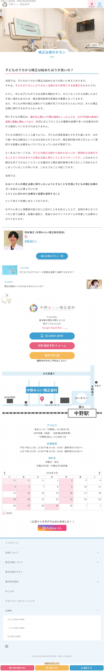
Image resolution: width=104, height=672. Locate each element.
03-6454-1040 (52, 336)
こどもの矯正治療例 (16, 628)
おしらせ (9, 591)
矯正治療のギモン (14, 571)
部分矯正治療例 (14, 636)
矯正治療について (14, 562)
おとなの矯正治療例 (16, 619)
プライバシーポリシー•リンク (20, 601)
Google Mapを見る (52, 327)
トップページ (11, 542)
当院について (11, 552)
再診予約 (52, 355)
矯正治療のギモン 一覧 (52, 256)
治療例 (8, 610)
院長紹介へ (31, 241)
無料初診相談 (11, 581)
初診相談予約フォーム (52, 345)
